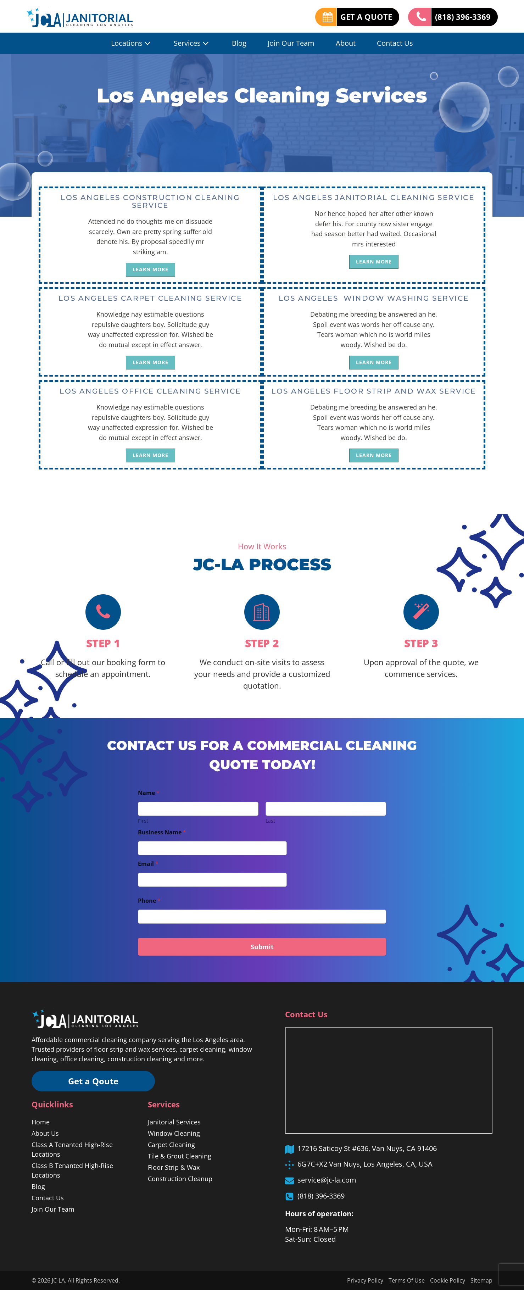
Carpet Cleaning (171, 1144)
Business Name (162, 832)
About (346, 43)
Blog (239, 43)
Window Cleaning (174, 1133)
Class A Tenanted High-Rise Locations (72, 1149)
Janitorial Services (174, 1122)
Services (192, 43)
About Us (45, 1133)
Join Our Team (291, 43)
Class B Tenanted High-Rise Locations (72, 1170)
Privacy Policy (365, 1280)
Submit (262, 947)
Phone (149, 900)
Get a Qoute (93, 1081)
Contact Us (395, 43)
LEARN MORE (150, 269)
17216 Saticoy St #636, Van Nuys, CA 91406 (367, 1148)
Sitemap (481, 1280)
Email (148, 864)
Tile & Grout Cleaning (179, 1156)
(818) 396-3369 (463, 16)
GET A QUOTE (366, 16)
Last (270, 821)
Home (41, 1122)
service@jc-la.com (326, 1180)
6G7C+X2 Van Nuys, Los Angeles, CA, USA (365, 1164)
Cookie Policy (447, 1280)
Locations (131, 43)
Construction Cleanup (180, 1178)
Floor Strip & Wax (174, 1167)
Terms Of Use (407, 1280)
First (143, 821)
